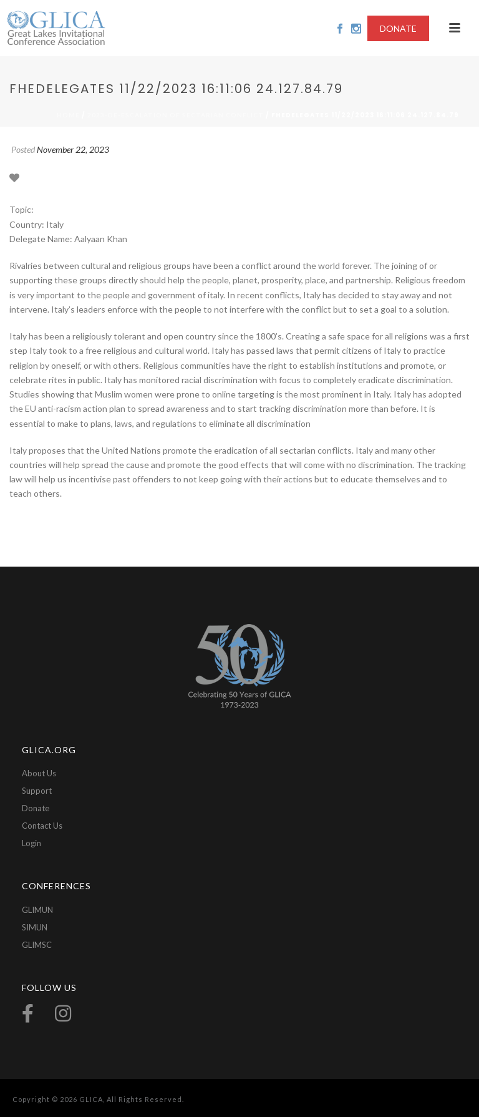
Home (68, 115)
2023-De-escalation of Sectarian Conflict (175, 115)
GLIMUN (37, 910)
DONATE (398, 28)
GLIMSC (37, 945)
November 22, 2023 (73, 149)
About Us (39, 773)
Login (31, 843)
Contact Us (42, 826)
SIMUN (34, 927)
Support (37, 791)
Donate (35, 808)
